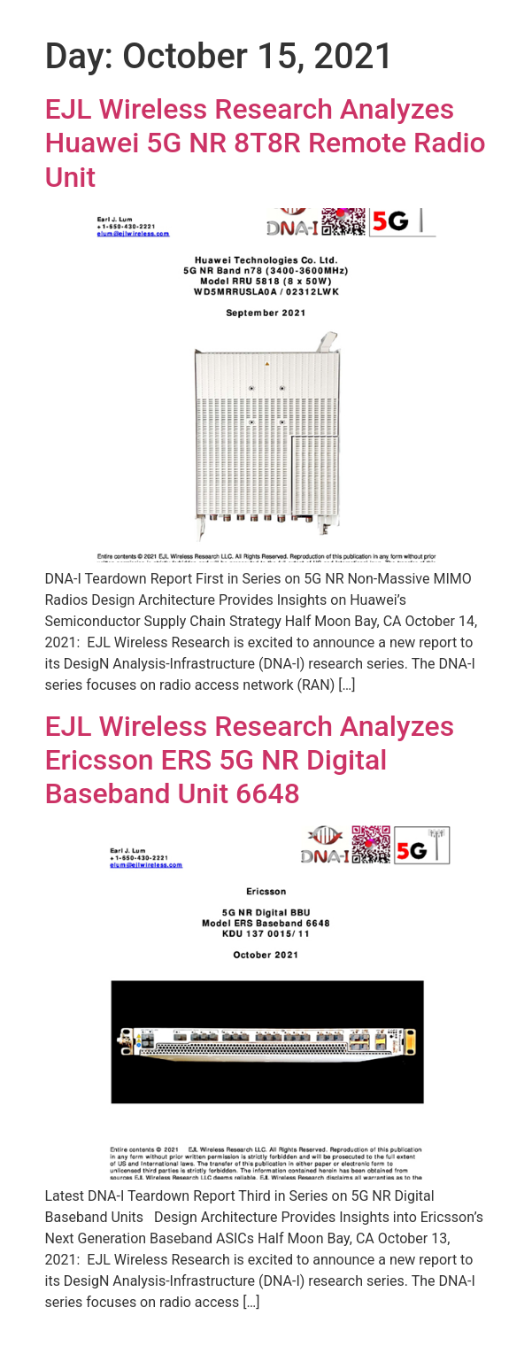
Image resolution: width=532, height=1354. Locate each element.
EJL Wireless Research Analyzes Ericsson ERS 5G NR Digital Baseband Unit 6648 (250, 760)
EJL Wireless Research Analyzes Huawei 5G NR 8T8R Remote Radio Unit (265, 143)
